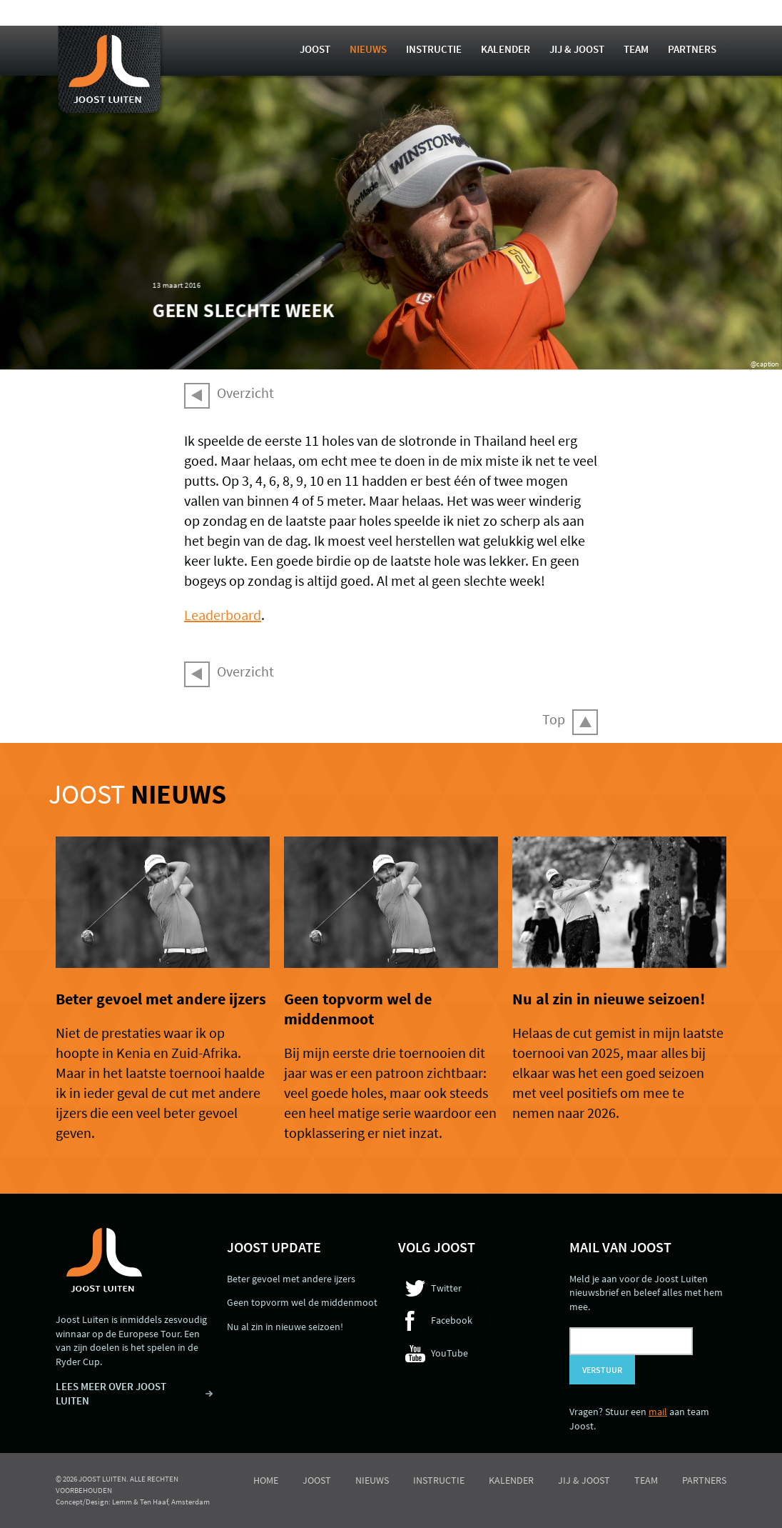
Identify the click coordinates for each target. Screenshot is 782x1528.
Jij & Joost (576, 49)
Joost (315, 49)
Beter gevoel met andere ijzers (161, 999)
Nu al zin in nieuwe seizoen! (608, 999)
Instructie (434, 49)
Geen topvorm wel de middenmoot (358, 1009)
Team (636, 49)
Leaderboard (222, 615)
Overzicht (245, 392)
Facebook (451, 1320)
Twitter (446, 1288)
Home (265, 1480)
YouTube (449, 1353)
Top (553, 719)
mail (658, 1411)
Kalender (505, 49)
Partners (692, 49)
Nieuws (368, 49)
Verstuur (602, 1369)
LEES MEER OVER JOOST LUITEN (111, 1393)
